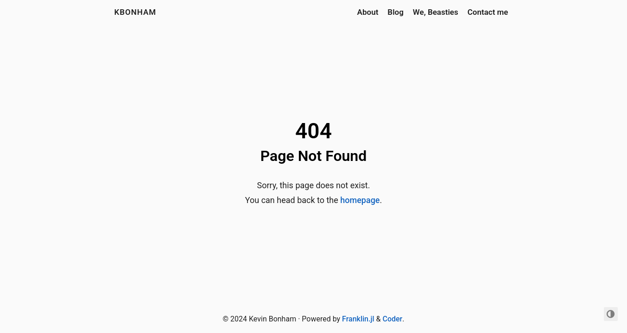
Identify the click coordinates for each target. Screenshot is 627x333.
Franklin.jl (358, 318)
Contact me (488, 12)
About (368, 12)
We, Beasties (435, 12)
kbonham (135, 12)
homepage (360, 200)
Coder (392, 318)
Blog (395, 12)
